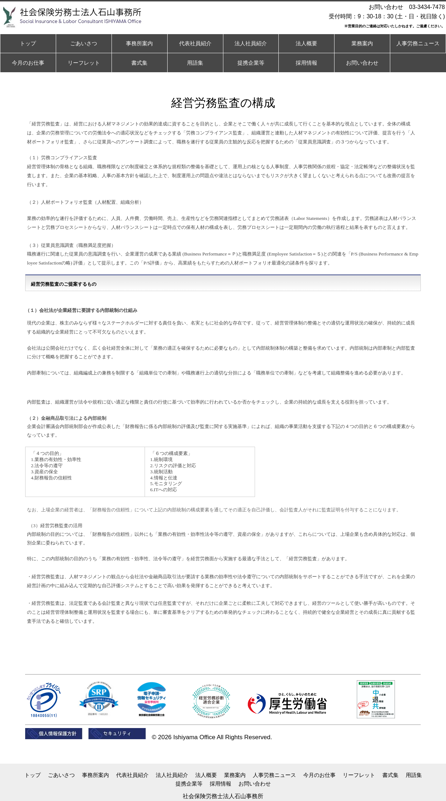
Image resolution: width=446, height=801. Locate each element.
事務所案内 (95, 775)
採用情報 (220, 784)
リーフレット (359, 775)
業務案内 (235, 775)
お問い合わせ (254, 784)
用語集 (414, 775)
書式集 (390, 775)
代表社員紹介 (132, 775)
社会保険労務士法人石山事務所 (223, 796)
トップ (32, 775)
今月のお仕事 (319, 775)
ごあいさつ (61, 775)
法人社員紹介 (172, 775)
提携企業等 (189, 784)
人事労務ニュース (274, 775)
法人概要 (206, 775)
